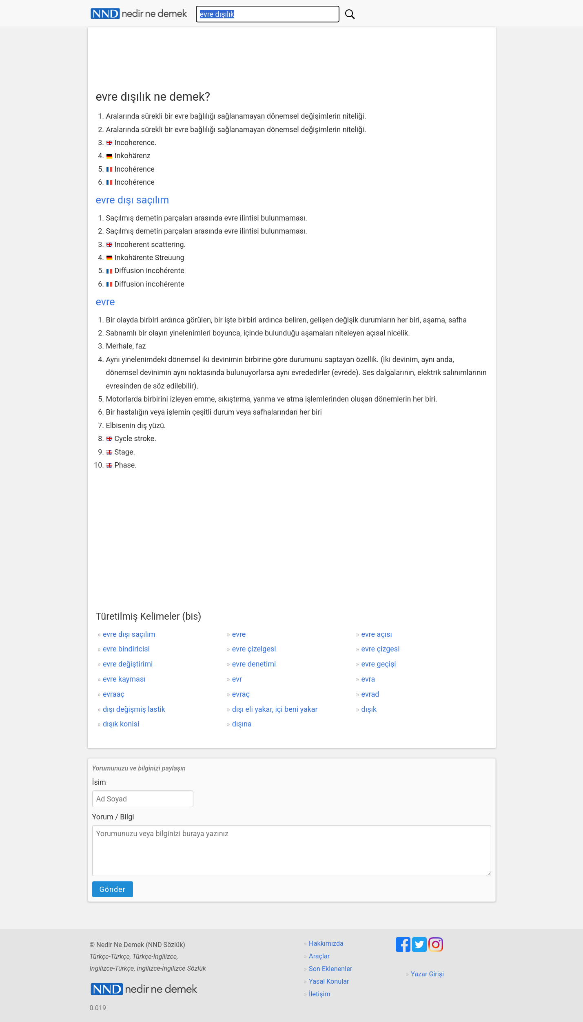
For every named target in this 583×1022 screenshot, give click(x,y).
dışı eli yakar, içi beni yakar (275, 709)
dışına (242, 724)
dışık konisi (121, 724)
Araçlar (319, 956)
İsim (99, 782)
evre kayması (124, 679)
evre (105, 302)
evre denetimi (254, 664)
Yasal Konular (329, 981)
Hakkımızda (326, 943)
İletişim (319, 994)
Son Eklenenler (330, 969)
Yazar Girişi (427, 974)
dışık (369, 709)
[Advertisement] (292, 55)
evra (368, 679)
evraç (241, 694)
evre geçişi (378, 664)
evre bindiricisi (126, 649)
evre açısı (376, 634)
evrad (370, 694)
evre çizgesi (380, 649)
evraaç (113, 694)
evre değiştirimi (128, 664)
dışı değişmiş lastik (134, 709)
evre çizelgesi (254, 649)
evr (237, 679)
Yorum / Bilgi (113, 816)
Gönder (113, 889)
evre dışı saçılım (132, 200)
